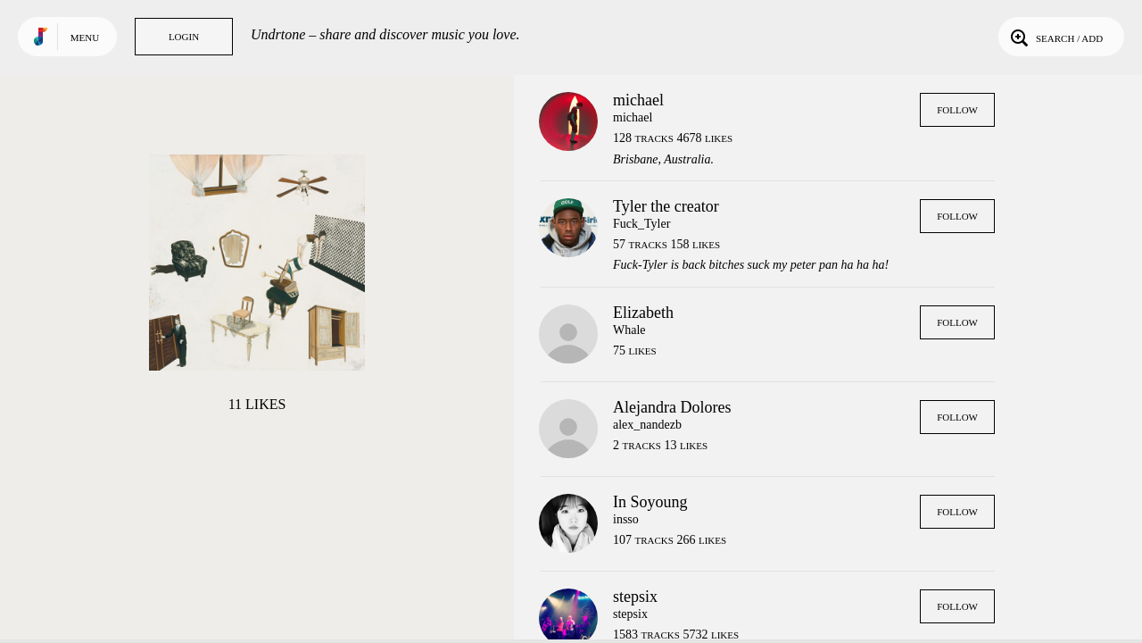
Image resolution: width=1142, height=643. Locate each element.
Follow (957, 109)
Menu (84, 37)
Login (184, 36)
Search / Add (1055, 36)
